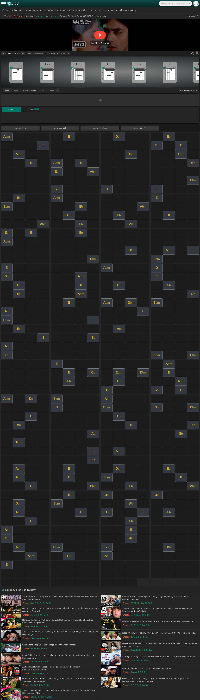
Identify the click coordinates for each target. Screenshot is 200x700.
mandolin (34, 90)
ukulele (25, 90)
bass (52, 90)
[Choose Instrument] (58, 90)
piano (16, 90)
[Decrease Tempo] (3, 53)
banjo (42, 90)
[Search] (189, 3)
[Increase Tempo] (23, 53)
